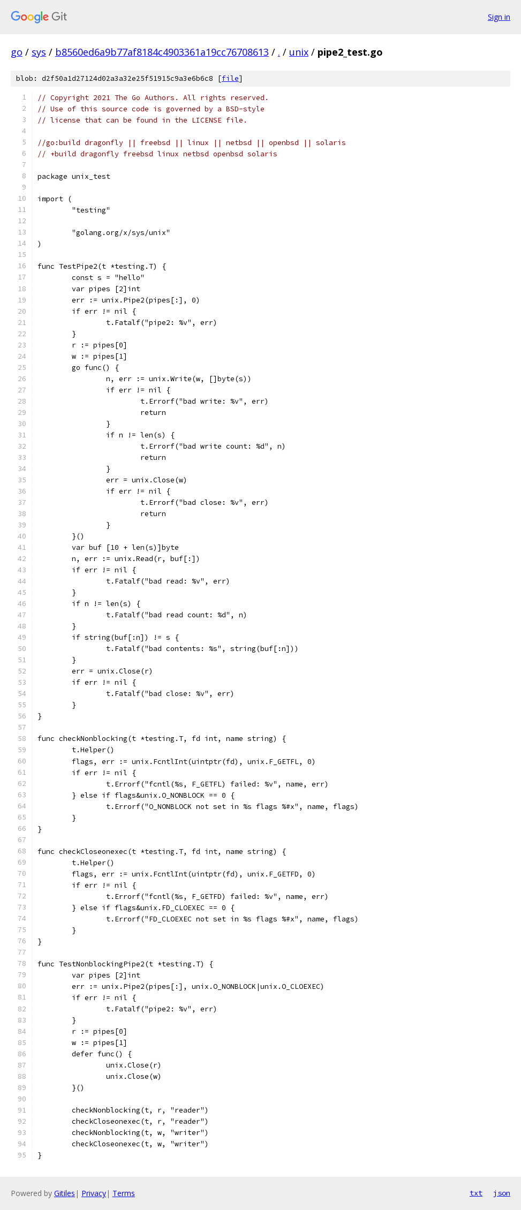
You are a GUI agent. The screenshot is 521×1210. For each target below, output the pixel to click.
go (16, 52)
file (230, 78)
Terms (123, 1193)
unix (298, 52)
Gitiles (64, 1193)
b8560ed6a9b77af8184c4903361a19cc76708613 (162, 52)
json (501, 1193)
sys (39, 52)
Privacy (93, 1193)
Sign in (499, 17)
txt (476, 1193)
